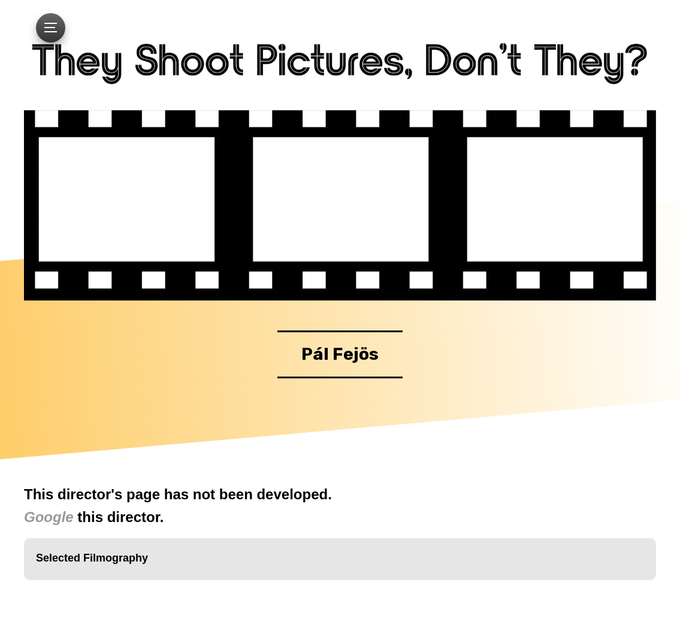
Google (49, 517)
